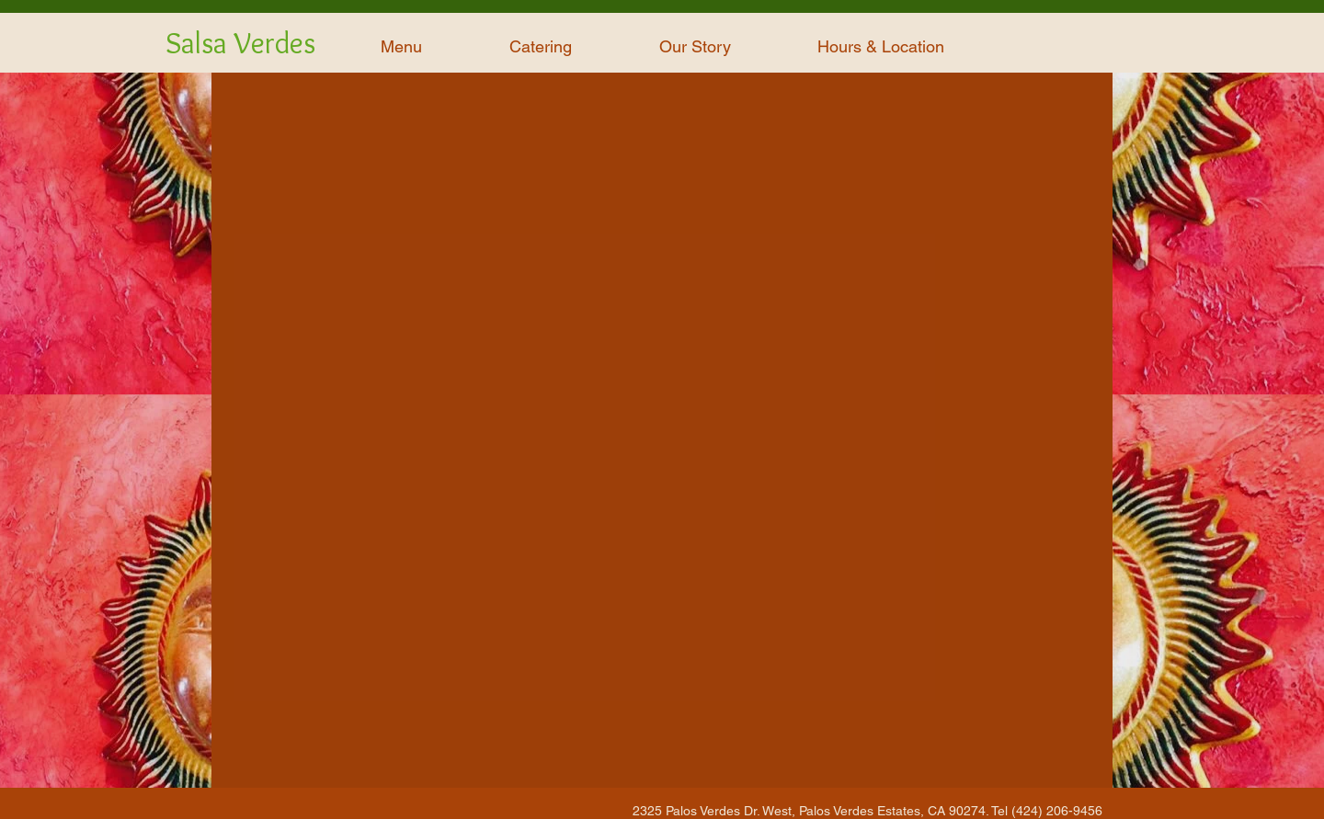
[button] (401, 47)
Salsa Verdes (240, 42)
